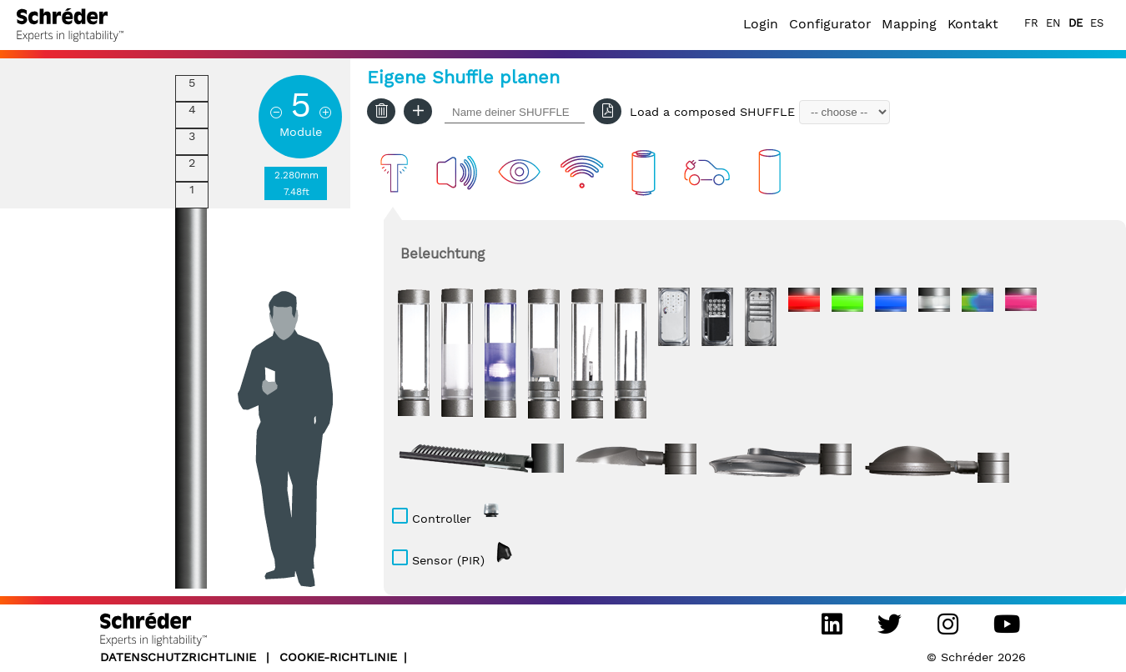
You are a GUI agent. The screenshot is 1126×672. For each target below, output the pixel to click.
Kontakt (973, 24)
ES (1096, 23)
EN (1053, 23)
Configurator (830, 24)
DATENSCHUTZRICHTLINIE (180, 657)
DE (1075, 23)
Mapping (909, 24)
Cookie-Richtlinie (338, 657)
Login (760, 24)
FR (1031, 23)
